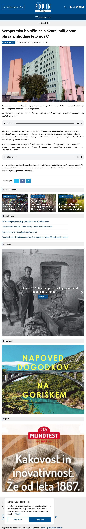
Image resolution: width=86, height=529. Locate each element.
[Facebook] (22, 181)
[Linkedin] (28, 181)
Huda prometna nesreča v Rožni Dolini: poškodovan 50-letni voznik (27, 227)
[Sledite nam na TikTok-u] (83, 7)
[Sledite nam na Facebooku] (71, 7)
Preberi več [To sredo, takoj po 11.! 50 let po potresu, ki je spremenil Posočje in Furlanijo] (43, 297)
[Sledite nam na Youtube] (80, 7)
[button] (13, 7)
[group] (43, 379)
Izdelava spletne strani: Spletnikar (51, 528)
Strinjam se (40, 520)
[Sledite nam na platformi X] (77, 7)
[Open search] (65, 7)
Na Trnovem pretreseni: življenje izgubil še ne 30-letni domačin (25, 222)
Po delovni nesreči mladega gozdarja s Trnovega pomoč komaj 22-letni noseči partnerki (35, 237)
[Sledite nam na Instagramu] (74, 7)
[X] (16, 181)
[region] (29, 511)
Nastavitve (18, 520)
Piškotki (17, 514)
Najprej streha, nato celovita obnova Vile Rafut (19, 232)
